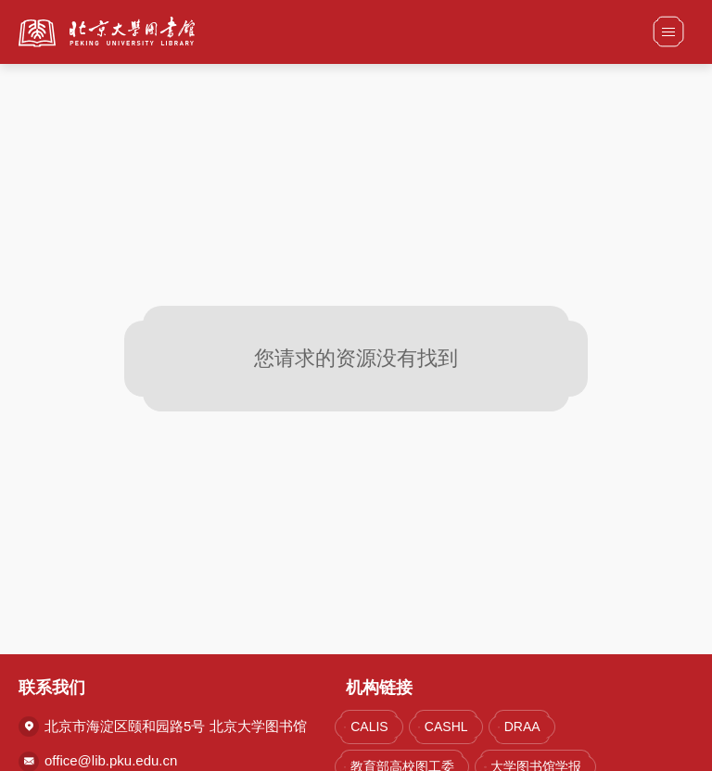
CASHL (446, 726)
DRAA (522, 726)
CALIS (369, 726)
